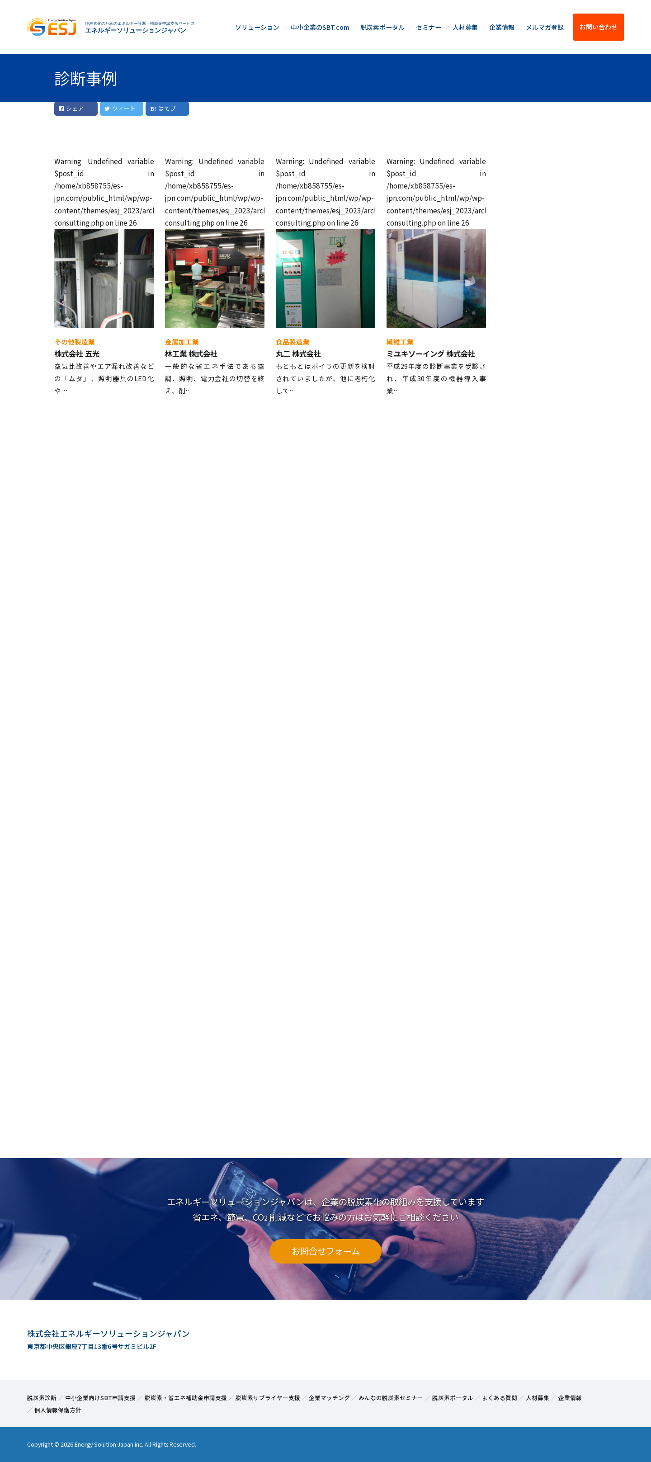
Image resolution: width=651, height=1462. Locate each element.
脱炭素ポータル (382, 27)
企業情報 (501, 27)
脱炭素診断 (42, 1397)
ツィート (119, 108)
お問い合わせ (599, 26)
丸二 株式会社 (298, 353)
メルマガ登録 (545, 27)
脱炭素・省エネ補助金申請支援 (186, 1397)
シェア (71, 108)
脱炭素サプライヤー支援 (268, 1397)
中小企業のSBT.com (320, 27)
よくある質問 (499, 1397)
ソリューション (257, 27)
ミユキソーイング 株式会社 (431, 353)
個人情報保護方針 (57, 1409)
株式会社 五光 (76, 353)
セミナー (428, 27)
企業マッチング (329, 1397)
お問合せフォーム (326, 1251)
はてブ (167, 108)
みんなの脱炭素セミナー (391, 1397)
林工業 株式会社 (191, 353)
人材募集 (465, 27)
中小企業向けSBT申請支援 (100, 1397)
